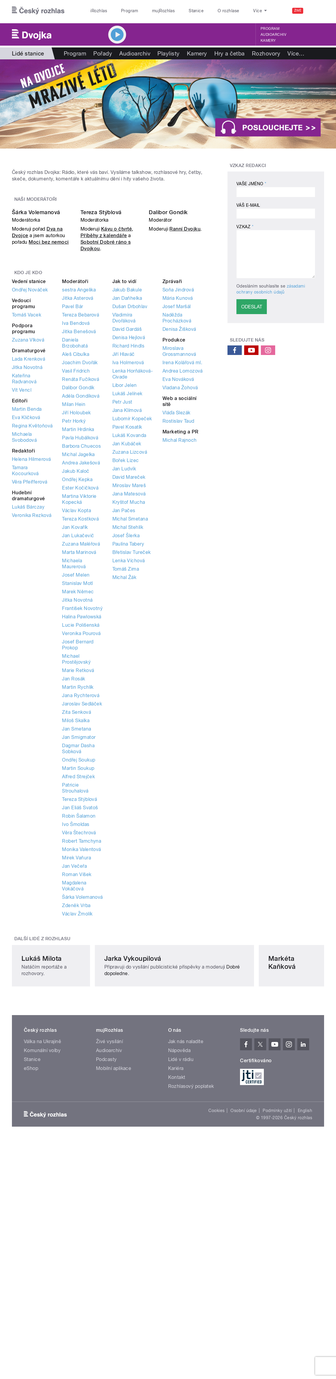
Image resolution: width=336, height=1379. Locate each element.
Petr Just (122, 532)
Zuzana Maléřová (81, 674)
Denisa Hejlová (128, 468)
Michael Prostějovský (76, 790)
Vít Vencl (21, 521)
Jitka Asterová (77, 429)
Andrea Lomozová (182, 501)
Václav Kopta (76, 641)
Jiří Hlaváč (123, 485)
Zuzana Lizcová (129, 583)
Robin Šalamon (78, 946)
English (305, 1304)
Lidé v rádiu (181, 1253)
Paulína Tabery (128, 674)
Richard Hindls (128, 476)
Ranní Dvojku (184, 359)
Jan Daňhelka (127, 429)
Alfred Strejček (78, 907)
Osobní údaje (243, 1304)
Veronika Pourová (81, 764)
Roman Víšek (76, 1005)
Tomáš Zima (125, 699)
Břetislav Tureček (131, 683)
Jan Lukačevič (78, 666)
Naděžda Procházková (176, 448)
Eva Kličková (26, 548)
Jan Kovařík (75, 658)
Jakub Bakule (127, 420)
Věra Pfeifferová (29, 612)
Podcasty (106, 1253)
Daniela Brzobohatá (75, 473)
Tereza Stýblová (101, 343)
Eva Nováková (178, 510)
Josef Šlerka (126, 666)
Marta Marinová (79, 683)
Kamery (268, 40)
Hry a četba (229, 53)
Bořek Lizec (125, 591)
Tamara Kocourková (25, 601)
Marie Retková (78, 801)
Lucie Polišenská (81, 756)
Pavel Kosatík (127, 557)
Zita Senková (76, 843)
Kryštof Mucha (128, 633)
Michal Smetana (130, 649)
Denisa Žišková (179, 460)
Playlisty (168, 53)
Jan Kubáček (126, 574)
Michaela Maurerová (74, 694)
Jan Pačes (123, 641)
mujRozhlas (163, 10)
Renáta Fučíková (80, 510)
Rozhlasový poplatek (191, 1280)
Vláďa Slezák (176, 543)
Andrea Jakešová (81, 593)
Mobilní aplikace (113, 1262)
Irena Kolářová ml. (182, 493)
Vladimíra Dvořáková (124, 448)
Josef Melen (75, 705)
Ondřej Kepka (77, 610)
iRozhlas (98, 10)
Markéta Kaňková (260, 1146)
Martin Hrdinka (78, 560)
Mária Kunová (177, 429)
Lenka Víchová (128, 691)
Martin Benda (27, 540)
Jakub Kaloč (75, 602)
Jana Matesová (129, 624)
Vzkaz (244, 226)
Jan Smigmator (78, 868)
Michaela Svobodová (24, 568)
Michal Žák (124, 708)
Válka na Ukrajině (42, 1235)
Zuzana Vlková (28, 470)
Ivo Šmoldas (75, 955)
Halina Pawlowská (81, 747)
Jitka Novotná (27, 498)
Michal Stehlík (127, 658)
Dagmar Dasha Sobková (78, 879)
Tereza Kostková (80, 649)
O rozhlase (228, 10)
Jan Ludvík (124, 599)
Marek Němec (78, 722)
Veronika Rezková (32, 646)
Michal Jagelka (78, 585)
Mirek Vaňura (76, 988)
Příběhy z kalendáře (103, 366)
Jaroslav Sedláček (82, 834)
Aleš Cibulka (75, 485)
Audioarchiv (273, 35)
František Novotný (82, 739)
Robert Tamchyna (81, 972)
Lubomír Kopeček (132, 549)
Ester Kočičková (80, 618)
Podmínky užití (277, 1304)
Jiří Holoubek (76, 543)
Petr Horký (74, 552)
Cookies (216, 1304)
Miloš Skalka (75, 851)
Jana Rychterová (80, 826)
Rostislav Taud (178, 552)
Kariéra (176, 1262)
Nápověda (179, 1244)
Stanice (196, 10)
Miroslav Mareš (129, 616)
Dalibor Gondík (168, 343)
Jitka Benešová (79, 462)
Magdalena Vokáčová (74, 1016)
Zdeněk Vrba (76, 1036)
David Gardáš (127, 460)
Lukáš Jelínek (127, 524)
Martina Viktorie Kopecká (79, 630)
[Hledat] (316, 10)
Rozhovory (266, 53)
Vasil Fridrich (76, 501)
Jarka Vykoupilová (155, 1146)
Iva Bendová (75, 454)
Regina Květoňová (32, 556)
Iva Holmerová (128, 493)
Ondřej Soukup (78, 890)
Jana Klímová (127, 541)
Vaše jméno (251, 183)
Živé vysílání (109, 1235)
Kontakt (176, 1271)
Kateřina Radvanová (24, 509)
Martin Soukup (78, 899)
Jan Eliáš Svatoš (80, 938)
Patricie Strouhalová (75, 918)
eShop (31, 1262)
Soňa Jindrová (178, 420)
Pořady (102, 53)
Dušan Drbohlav (130, 437)
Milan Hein (73, 535)
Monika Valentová (81, 980)
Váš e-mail (248, 205)
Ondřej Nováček (30, 420)
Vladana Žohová (180, 518)
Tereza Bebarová (80, 445)
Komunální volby (42, 1244)
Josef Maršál (176, 437)
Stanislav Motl (77, 714)
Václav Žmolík (77, 1044)
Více (295, 53)
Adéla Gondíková (80, 526)
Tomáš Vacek (26, 445)
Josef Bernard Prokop (77, 775)
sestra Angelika (79, 420)
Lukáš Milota (41, 1146)
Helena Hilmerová (31, 590)
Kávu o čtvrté (116, 359)
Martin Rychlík (78, 818)
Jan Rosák (73, 809)
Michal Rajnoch (179, 571)
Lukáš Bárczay (28, 637)
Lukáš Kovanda (129, 566)
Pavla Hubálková (80, 568)
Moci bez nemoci (49, 373)
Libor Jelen (124, 516)
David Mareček (128, 608)
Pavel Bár (72, 437)
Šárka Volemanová (36, 343)
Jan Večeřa (74, 997)
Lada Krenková (28, 489)
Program (129, 10)
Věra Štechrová (79, 963)
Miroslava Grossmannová (179, 482)
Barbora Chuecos (81, 577)
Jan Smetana (76, 859)
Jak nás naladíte (186, 1235)
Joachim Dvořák (80, 493)
